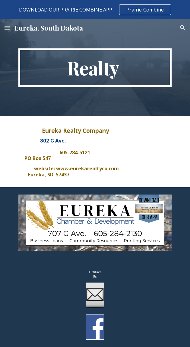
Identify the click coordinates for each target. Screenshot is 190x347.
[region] (95, 9)
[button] (7, 27)
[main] (94, 67)
